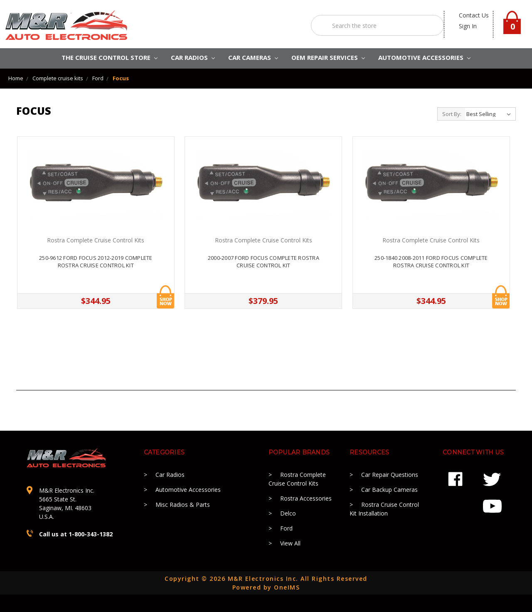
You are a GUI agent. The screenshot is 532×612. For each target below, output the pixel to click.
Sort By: (451, 114)
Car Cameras (253, 57)
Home (15, 78)
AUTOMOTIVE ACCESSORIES (424, 57)
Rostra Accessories (306, 498)
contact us (474, 15)
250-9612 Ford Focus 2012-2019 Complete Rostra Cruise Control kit (96, 261)
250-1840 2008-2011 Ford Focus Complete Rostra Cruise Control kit (431, 261)
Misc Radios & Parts (182, 504)
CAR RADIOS (193, 57)
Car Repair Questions (389, 475)
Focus (121, 78)
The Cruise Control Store (110, 57)
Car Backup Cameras (389, 490)
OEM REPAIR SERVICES (328, 57)
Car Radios (170, 475)
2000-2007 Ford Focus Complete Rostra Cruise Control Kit (263, 261)
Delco (288, 513)
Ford (97, 78)
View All (290, 543)
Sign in (468, 26)
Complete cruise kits (57, 78)
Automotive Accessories (188, 490)
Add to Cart (165, 296)
